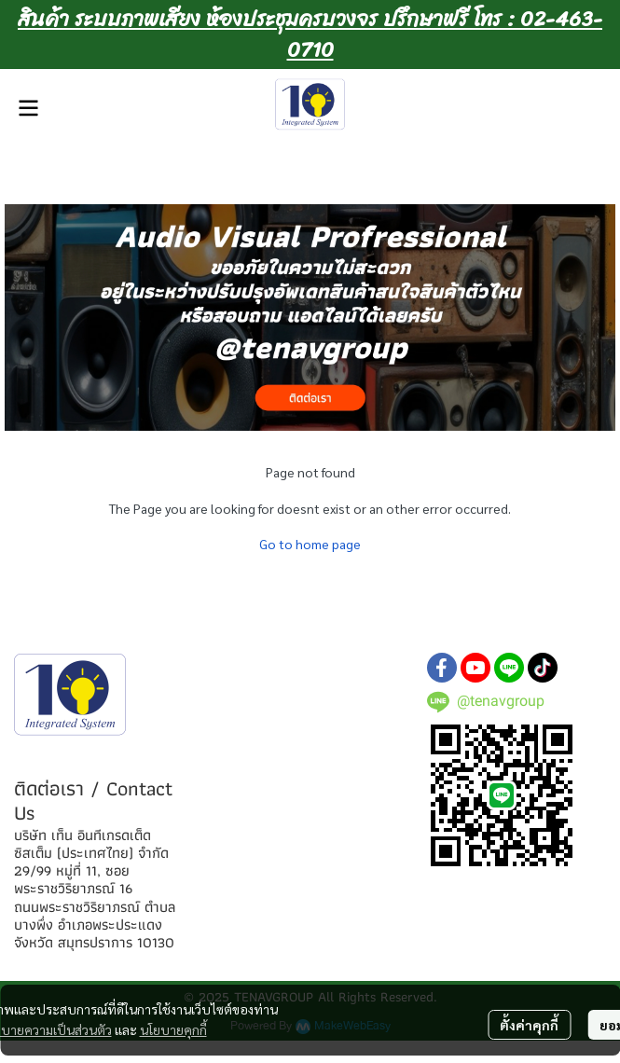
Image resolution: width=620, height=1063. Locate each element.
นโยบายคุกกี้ (173, 1029)
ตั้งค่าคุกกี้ (529, 1024)
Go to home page (310, 543)
